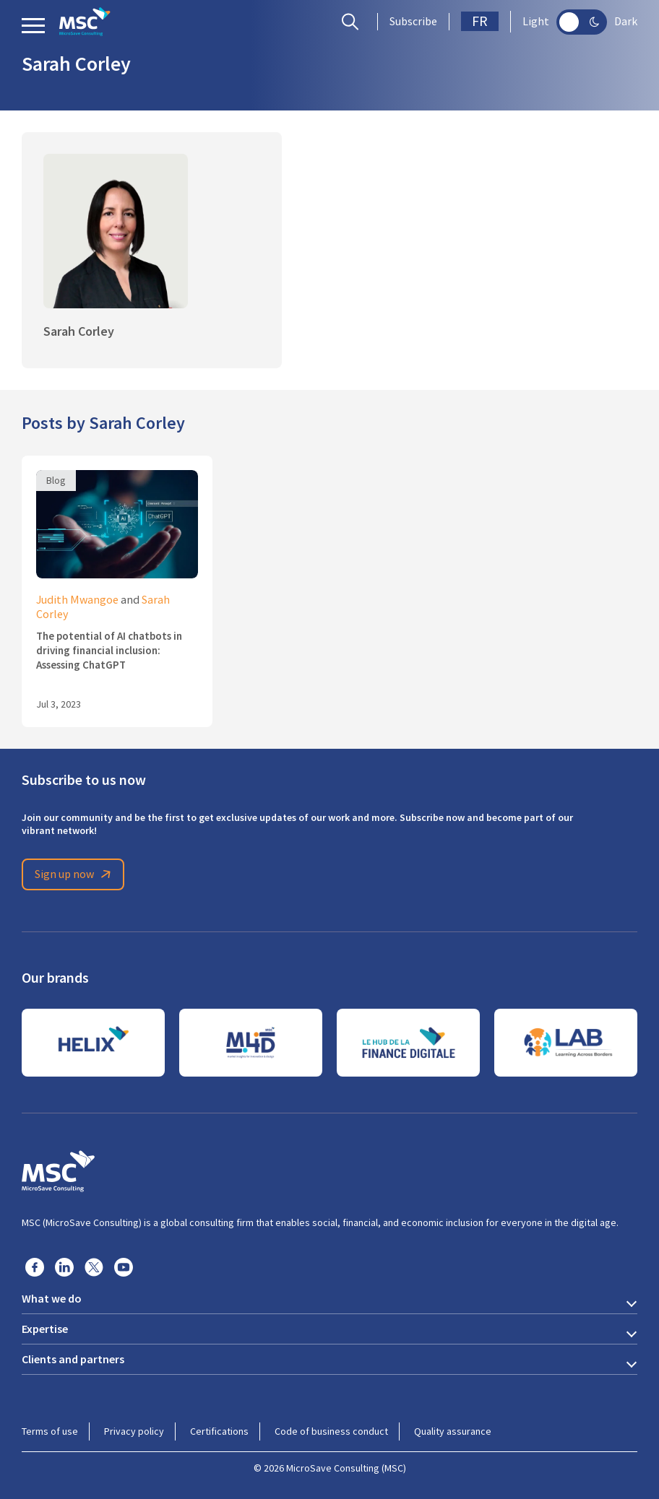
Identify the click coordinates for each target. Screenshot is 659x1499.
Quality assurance (452, 1431)
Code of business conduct (331, 1431)
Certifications (219, 1431)
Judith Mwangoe (77, 600)
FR (480, 21)
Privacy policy (134, 1431)
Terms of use (50, 1431)
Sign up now (75, 874)
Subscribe (413, 21)
